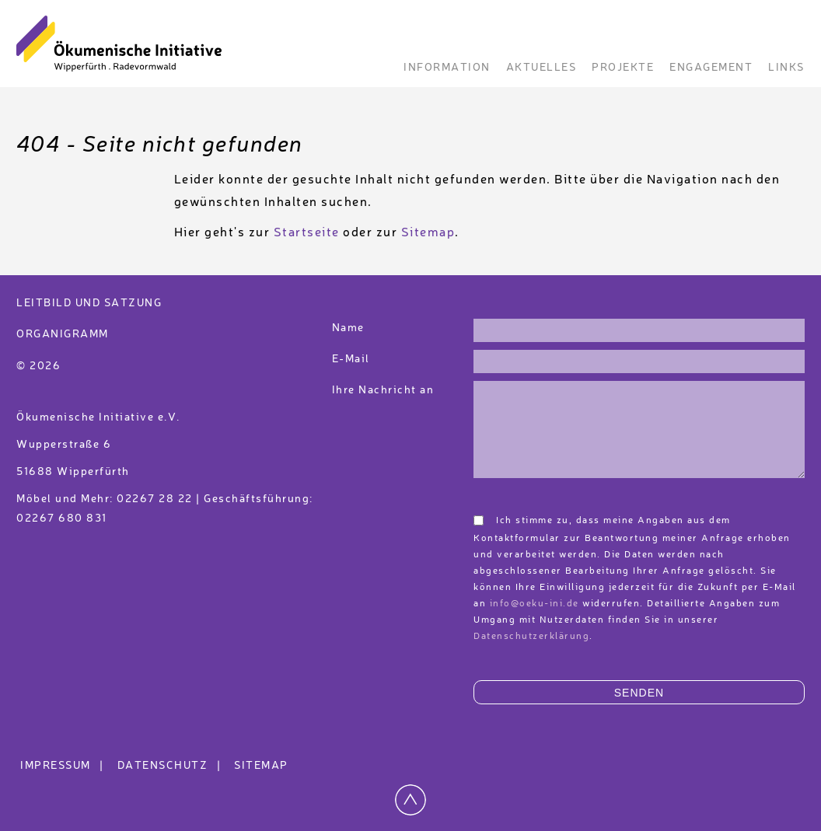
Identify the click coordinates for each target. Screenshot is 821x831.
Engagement (711, 67)
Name (348, 328)
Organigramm (62, 334)
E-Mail (351, 359)
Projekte (623, 67)
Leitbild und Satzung (89, 303)
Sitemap (428, 233)
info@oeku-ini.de (534, 604)
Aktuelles (541, 67)
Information (447, 67)
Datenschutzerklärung (531, 636)
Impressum (64, 765)
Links (786, 67)
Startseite (307, 233)
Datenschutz (171, 765)
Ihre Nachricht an (385, 390)
